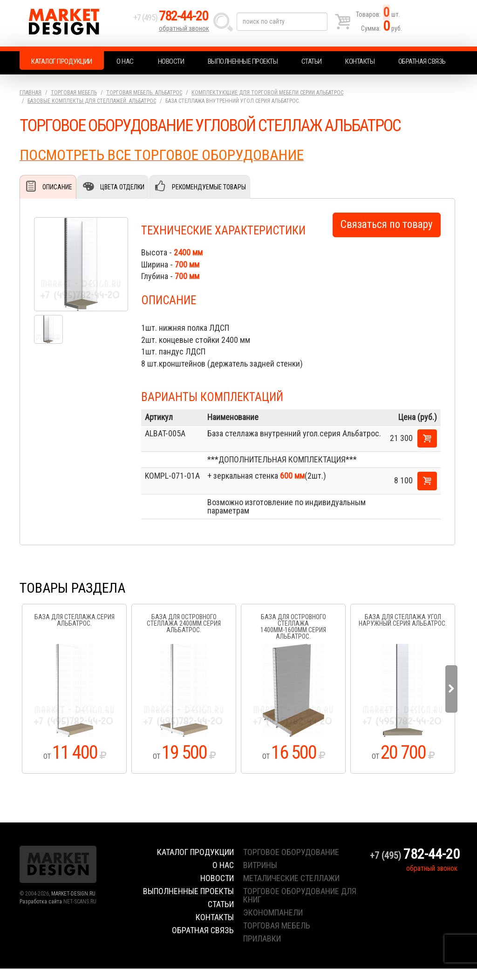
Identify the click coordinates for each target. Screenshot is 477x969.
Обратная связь (422, 61)
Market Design (74, 23)
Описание (57, 187)
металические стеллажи (291, 878)
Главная (30, 92)
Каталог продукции (61, 61)
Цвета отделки (122, 187)
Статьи (311, 61)
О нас (125, 61)
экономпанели (273, 913)
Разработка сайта (41, 902)
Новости (171, 61)
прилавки (262, 939)
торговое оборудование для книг (299, 896)
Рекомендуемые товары (208, 187)
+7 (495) (173, 19)
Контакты (360, 61)
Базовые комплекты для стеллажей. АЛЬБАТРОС (91, 101)
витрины (260, 865)
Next (451, 689)
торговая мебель (276, 926)
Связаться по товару (387, 225)
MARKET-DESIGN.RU (73, 894)
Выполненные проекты (243, 61)
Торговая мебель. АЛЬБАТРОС (144, 92)
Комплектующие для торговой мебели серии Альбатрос (267, 92)
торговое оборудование (291, 852)
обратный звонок (184, 30)
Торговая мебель (74, 92)
